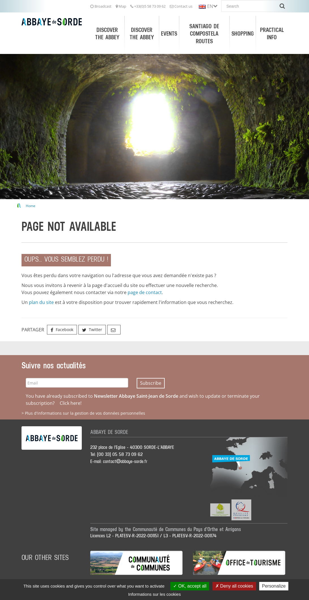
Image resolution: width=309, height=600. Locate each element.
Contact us (181, 6)
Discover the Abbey (107, 33)
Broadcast (100, 6)
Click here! (70, 403)
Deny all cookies (234, 586)
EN (210, 6)
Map (121, 6)
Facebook (62, 329)
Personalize (274, 586)
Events (169, 34)
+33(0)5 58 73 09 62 (148, 6)
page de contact (145, 292)
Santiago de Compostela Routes (204, 33)
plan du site (41, 302)
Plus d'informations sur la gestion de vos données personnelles (85, 413)
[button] (207, 6)
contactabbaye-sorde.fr (125, 461)
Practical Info (272, 33)
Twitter (92, 329)
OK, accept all (189, 586)
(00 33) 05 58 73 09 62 (120, 454)
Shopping (242, 34)
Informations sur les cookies (154, 594)
